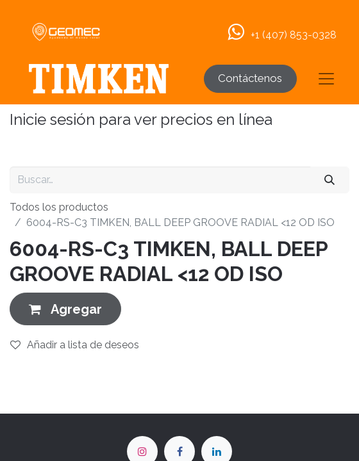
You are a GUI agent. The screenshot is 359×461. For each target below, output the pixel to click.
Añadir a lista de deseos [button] (74, 345)
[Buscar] (329, 179)
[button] (65, 309)
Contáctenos (250, 78)
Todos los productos (59, 207)
